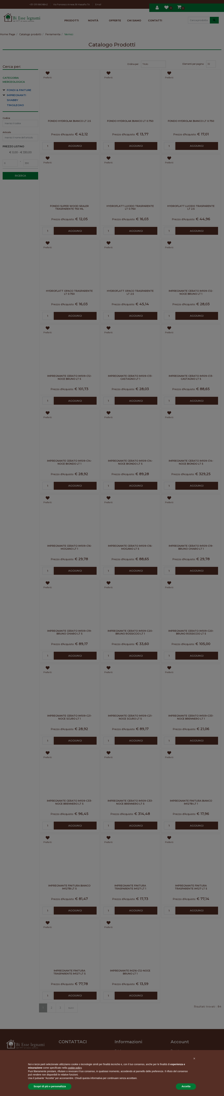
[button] (194, 1058)
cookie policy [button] (75, 1067)
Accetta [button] (185, 1086)
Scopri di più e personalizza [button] (50, 1086)
